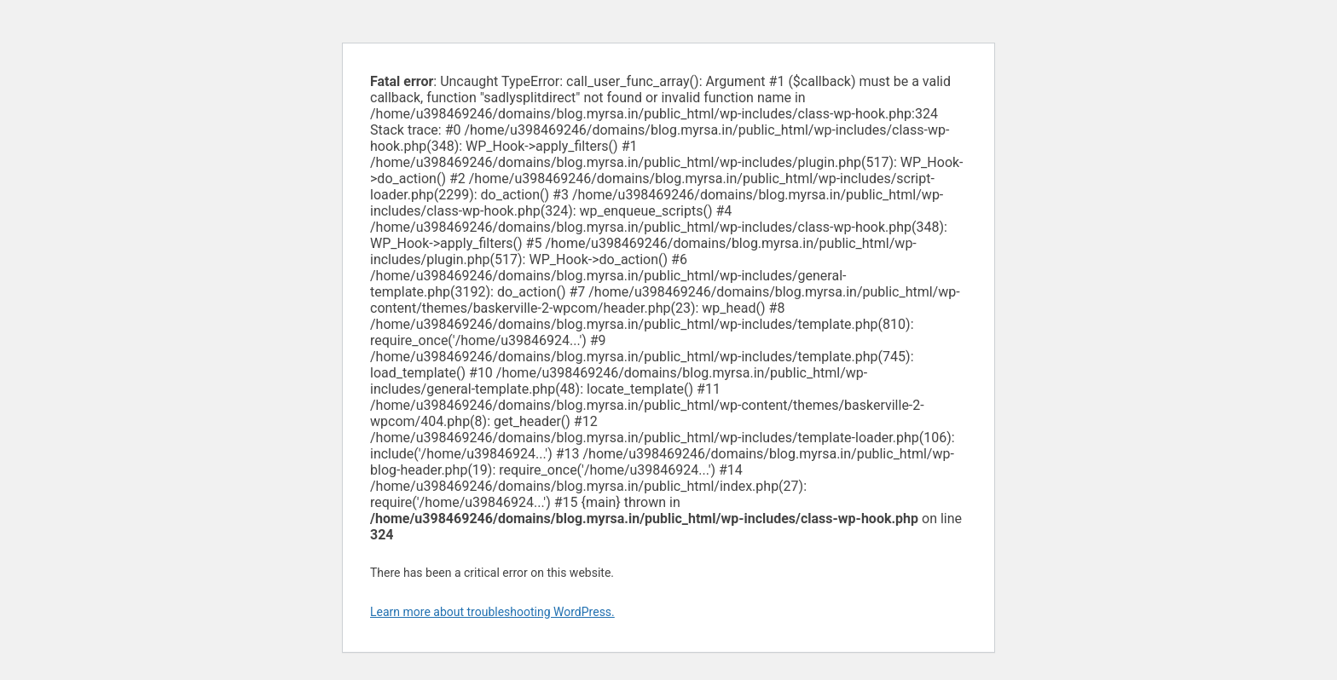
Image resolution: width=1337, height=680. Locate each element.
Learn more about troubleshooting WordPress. (492, 612)
